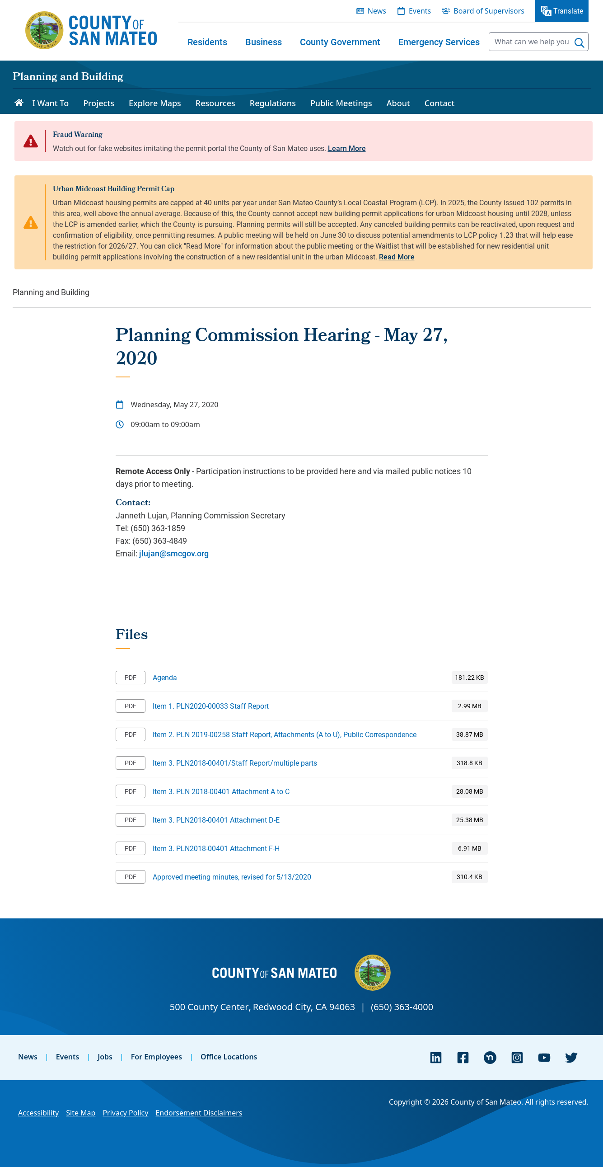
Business (263, 41)
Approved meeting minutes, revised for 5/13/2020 (232, 876)
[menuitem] (207, 42)
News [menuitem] (377, 11)
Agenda (165, 677)
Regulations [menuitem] (273, 103)
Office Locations (229, 1057)
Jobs (105, 1057)
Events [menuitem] (420, 11)
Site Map (80, 1113)
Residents (207, 41)
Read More (397, 256)
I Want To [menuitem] (51, 103)
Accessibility (38, 1113)
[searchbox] (539, 41)
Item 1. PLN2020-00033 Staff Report (211, 706)
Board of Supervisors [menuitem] (488, 11)
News (27, 1057)
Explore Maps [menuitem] (155, 103)
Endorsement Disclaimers (198, 1113)
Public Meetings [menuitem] (341, 103)
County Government (340, 41)
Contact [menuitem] (440, 103)
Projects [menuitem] (98, 103)
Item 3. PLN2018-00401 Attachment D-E (216, 819)
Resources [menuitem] (215, 103)
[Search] (579, 43)
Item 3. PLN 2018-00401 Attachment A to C (221, 791)
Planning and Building (68, 78)
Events (67, 1057)
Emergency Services (439, 41)
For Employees (156, 1057)
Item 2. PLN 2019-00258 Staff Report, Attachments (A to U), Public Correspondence (284, 734)
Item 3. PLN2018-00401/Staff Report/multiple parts (235, 762)
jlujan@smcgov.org (174, 553)
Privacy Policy (125, 1113)
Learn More (347, 148)
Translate (568, 10)
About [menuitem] (398, 103)
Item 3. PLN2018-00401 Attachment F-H (216, 848)
